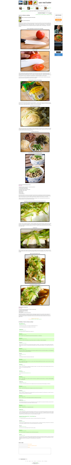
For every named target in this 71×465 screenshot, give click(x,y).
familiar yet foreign (49, 14)
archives (42, 5)
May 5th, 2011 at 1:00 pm (22, 421)
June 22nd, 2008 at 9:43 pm (22, 377)
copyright (29, 5)
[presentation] (25, 456)
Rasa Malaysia (21, 323)
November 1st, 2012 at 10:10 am (22, 426)
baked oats (23, 8)
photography (44, 5)
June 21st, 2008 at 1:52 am (22, 371)
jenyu (20, 333)
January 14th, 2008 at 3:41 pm (22, 354)
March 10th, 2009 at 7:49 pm (22, 396)
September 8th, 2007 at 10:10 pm (22, 334)
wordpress (37, 462)
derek (20, 364)
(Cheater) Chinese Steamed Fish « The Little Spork (27, 416)
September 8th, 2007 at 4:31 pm (22, 324)
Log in (47, 5)
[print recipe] (20, 185)
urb (24, 5)
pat (19, 434)
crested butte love (38, 5)
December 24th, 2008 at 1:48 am (22, 382)
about (26, 5)
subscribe (58, 19)
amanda (20, 329)
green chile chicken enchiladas (32, 8)
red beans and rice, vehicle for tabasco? (41, 14)
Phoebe (20, 409)
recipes (31, 5)
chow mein (40, 8)
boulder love (34, 5)
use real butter (45, 2)
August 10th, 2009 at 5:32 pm (22, 400)
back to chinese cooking (24, 15)
